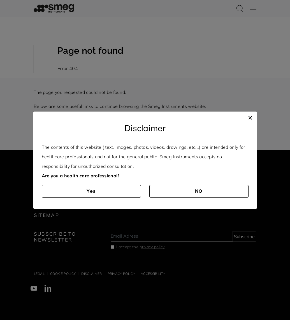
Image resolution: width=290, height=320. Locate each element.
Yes (91, 191)
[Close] (250, 117)
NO (199, 191)
